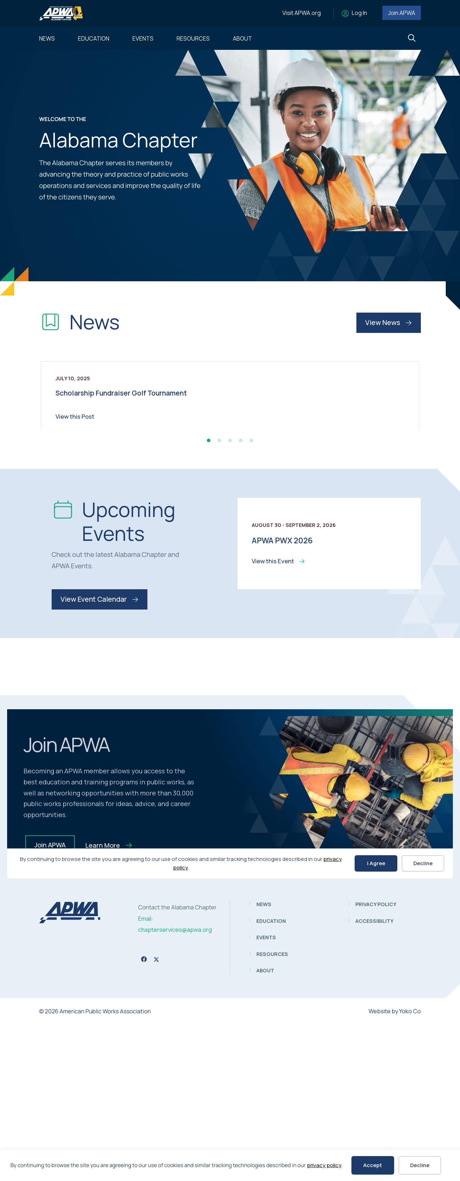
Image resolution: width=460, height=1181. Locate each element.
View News (388, 322)
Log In (359, 13)
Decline (419, 1165)
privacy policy (324, 1165)
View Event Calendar (99, 755)
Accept (372, 1165)
